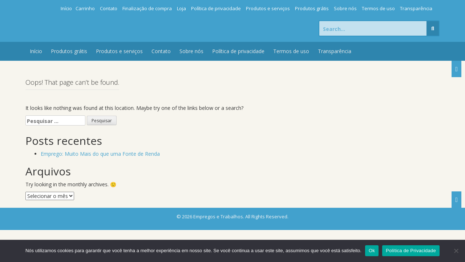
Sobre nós (345, 8)
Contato (108, 8)
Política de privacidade (216, 8)
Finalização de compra (147, 8)
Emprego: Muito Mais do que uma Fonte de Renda (100, 153)
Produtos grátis (312, 8)
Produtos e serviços (268, 8)
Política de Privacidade (411, 250)
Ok (372, 250)
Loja (181, 8)
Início (66, 8)
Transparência (416, 8)
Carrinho (85, 8)
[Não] (456, 250)
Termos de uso (378, 8)
